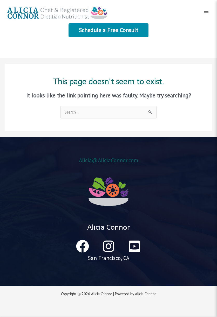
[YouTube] (134, 246)
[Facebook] (82, 246)
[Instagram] (108, 246)
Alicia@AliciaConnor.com (108, 160)
